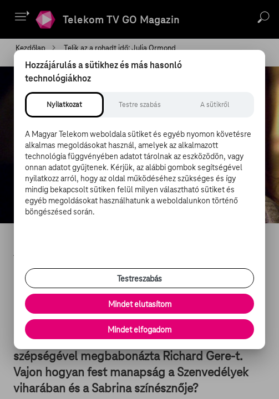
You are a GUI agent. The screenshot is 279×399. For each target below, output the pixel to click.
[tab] (64, 105)
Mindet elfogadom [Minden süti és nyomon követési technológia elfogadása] (139, 330)
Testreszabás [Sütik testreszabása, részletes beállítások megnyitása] (139, 279)
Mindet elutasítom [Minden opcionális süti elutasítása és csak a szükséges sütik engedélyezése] (139, 304)
